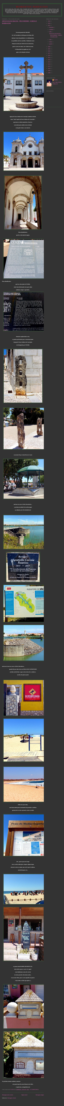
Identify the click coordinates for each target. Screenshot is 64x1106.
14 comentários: (34, 1089)
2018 (49, 51)
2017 (49, 53)
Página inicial (24, 1094)
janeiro (51, 44)
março (50, 41)
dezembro (51, 27)
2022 (49, 23)
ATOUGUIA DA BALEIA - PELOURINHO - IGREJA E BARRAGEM (19, 22)
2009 (49, 70)
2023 (49, 21)
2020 (49, 46)
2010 (49, 68)
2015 (49, 57)
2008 (49, 72)
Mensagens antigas (40, 1094)
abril (50, 39)
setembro (51, 29)
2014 (49, 59)
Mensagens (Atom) (12, 1098)
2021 (49, 25)
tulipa (56, 79)
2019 (49, 48)
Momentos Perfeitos (32, 7)
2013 (49, 61)
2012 (49, 64)
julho (50, 31)
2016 (49, 55)
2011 (49, 66)
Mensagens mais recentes (7, 1094)
